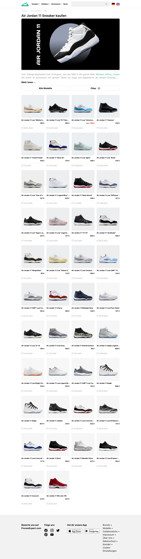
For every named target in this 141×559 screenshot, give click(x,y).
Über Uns (107, 538)
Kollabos (44, 4)
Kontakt (107, 544)
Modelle (107, 528)
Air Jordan (36, 11)
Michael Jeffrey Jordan (108, 74)
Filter (96, 88)
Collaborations (110, 531)
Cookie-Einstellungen (110, 549)
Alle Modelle (45, 88)
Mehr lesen (28, 82)
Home (24, 11)
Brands (106, 525)
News (65, 4)
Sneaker (35, 4)
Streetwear (55, 4)
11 (45, 11)
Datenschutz (109, 541)
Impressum (108, 534)
